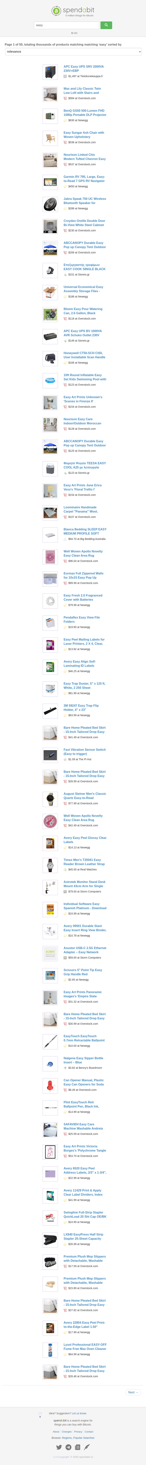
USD (74, 33)
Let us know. (79, 1413)
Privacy (78, 1431)
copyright (61, 1457)
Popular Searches (83, 1437)
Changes (67, 1431)
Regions (67, 1437)
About (56, 1431)
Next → (133, 1392)
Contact (89, 1431)
